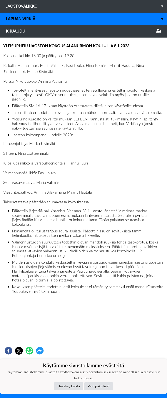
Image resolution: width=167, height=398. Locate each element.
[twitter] (19, 351)
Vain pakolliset (99, 386)
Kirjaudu (83, 31)
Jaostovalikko (86, 6)
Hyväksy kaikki (68, 386)
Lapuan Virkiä (86, 19)
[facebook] (8, 351)
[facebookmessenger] (40, 351)
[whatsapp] (29, 351)
